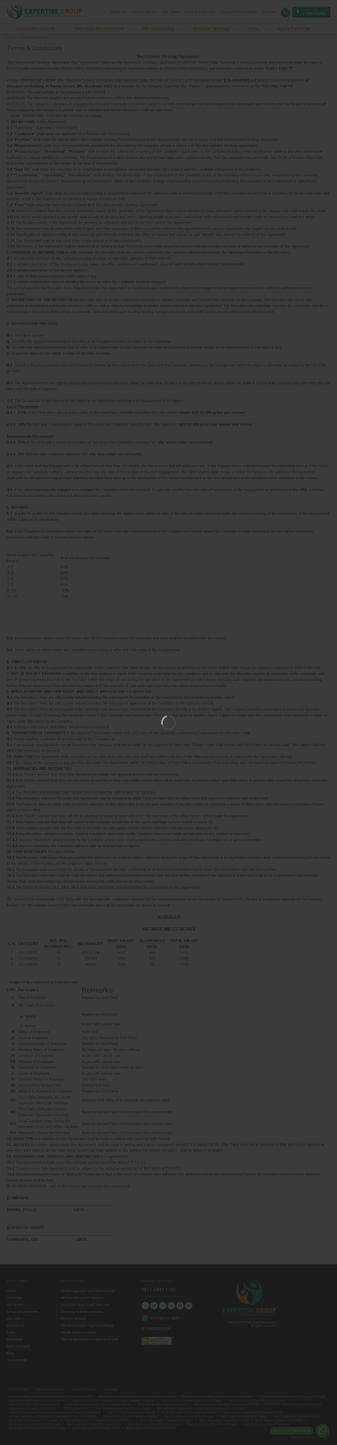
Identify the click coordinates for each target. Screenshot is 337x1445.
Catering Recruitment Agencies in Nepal (191, 1400)
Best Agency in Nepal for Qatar (297, 1416)
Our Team (170, 11)
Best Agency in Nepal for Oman (95, 1428)
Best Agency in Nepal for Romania (34, 1424)
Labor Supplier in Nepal (136, 1400)
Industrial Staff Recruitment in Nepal (37, 1400)
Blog (10, 1353)
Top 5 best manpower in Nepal (131, 1412)
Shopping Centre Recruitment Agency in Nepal (217, 1396)
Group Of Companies (238, 11)
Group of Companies (23, 1311)
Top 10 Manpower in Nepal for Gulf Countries (98, 1420)
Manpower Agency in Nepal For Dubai (293, 1404)
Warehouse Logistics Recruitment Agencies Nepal (136, 1396)
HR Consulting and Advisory (82, 1297)
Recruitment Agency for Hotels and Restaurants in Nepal (200, 1408)
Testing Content (75, 1408)
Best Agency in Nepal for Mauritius (154, 1424)
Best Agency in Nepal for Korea (267, 1424)
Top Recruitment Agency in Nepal (87, 1325)
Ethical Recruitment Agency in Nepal (130, 1416)
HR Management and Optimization (88, 1291)
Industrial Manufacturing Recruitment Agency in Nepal (50, 1396)
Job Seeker (15, 1304)
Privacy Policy (18, 1389)
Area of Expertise (199, 11)
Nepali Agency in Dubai (78, 1332)
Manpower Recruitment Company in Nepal (226, 1404)
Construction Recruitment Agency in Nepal (98, 1404)
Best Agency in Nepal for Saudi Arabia (37, 1428)
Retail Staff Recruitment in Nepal (34, 1404)
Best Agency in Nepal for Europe (189, 1416)
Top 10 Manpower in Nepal (92, 1400)
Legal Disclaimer (84, 1389)
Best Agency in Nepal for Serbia (279, 1420)
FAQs (11, 1332)
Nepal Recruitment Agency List (32, 1408)
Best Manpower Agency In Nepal (162, 1404)
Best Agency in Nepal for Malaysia (212, 1424)
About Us (117, 11)
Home (11, 37)
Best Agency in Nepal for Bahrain (151, 1428)
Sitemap (110, 1389)
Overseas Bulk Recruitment (82, 1311)
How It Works (144, 11)
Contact (269, 11)
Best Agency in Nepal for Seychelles (94, 1424)
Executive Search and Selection (85, 1304)
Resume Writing (73, 1318)
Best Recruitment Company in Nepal (189, 1412)
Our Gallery (15, 1318)
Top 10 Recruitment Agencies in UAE (90, 1339)
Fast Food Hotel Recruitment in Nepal (257, 1400)
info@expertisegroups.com (162, 1296)
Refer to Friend (18, 1346)
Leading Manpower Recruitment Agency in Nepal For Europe (55, 1412)
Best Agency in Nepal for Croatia (224, 1420)
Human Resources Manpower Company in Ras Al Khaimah (52, 1416)
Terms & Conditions (50, 1389)
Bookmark (15, 1339)
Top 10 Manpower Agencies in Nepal (123, 1408)
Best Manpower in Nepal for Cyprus (166, 1420)
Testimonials (17, 1360)
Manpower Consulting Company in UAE (253, 1412)
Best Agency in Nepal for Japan (244, 1416)
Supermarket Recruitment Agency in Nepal (292, 1396)
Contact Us (15, 1325)
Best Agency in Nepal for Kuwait (33, 1420)
